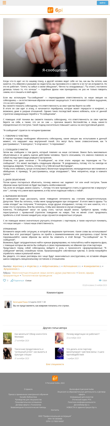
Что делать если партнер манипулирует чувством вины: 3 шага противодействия (85, 352)
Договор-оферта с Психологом (28, 405)
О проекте (28, 389)
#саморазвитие (91, 266)
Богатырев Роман (20, 302)
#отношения (70, 266)
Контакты (55, 410)
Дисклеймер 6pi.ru (81, 405)
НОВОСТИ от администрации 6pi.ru (82, 407)
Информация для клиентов (81, 397)
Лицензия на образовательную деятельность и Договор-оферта (81, 393)
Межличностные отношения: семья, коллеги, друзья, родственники (44, 272)
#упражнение (10, 269)
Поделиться (19, 280)
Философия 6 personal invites (81, 389)
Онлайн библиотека (28, 397)
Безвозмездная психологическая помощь (28, 407)
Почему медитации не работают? (83, 334)
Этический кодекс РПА (81, 399)
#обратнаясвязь (50, 266)
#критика (17, 266)
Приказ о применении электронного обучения (28, 394)
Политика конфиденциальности (82, 402)
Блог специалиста (55, 364)
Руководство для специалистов (28, 399)
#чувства (31, 266)
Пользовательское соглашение (28, 402)
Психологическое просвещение (37, 275)
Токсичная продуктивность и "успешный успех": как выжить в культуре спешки (31, 352)
